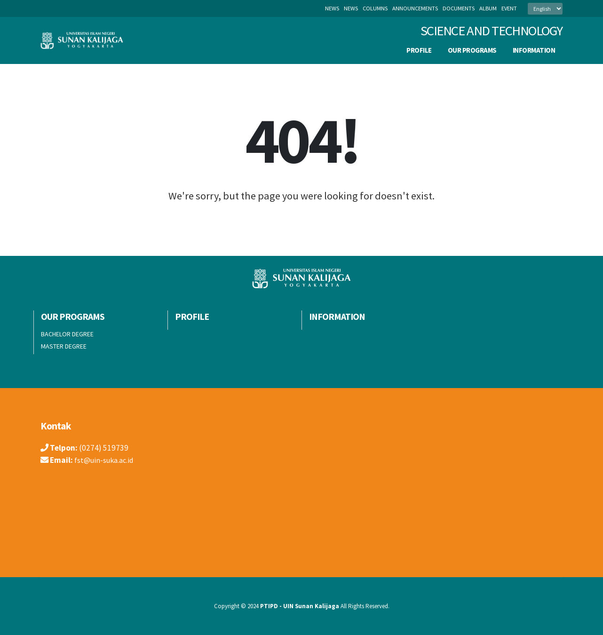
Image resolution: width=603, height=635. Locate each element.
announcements (415, 8)
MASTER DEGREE (64, 346)
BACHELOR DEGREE (67, 334)
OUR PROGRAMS (472, 50)
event (509, 8)
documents (459, 8)
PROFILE (419, 50)
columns (375, 8)
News (332, 8)
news (351, 8)
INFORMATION (534, 50)
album (488, 8)
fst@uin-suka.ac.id (105, 460)
